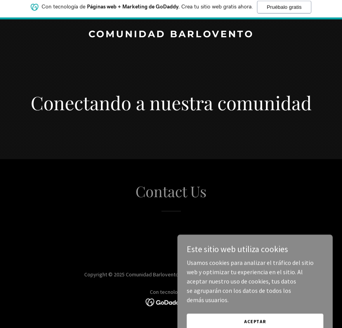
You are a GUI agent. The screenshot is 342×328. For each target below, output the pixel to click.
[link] (171, 35)
